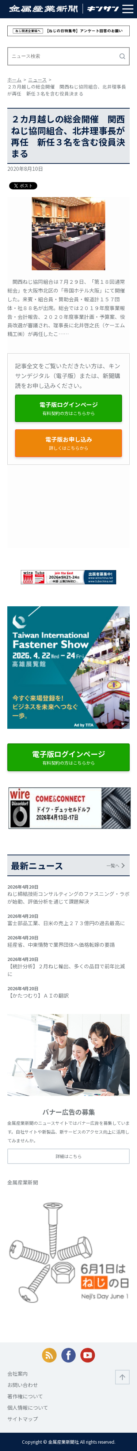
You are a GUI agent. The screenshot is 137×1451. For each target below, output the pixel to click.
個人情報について (27, 1407)
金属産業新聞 (22, 1182)
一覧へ (112, 865)
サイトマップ (22, 1418)
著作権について (25, 1396)
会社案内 (17, 1373)
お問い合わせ (22, 1384)
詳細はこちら (69, 1156)
